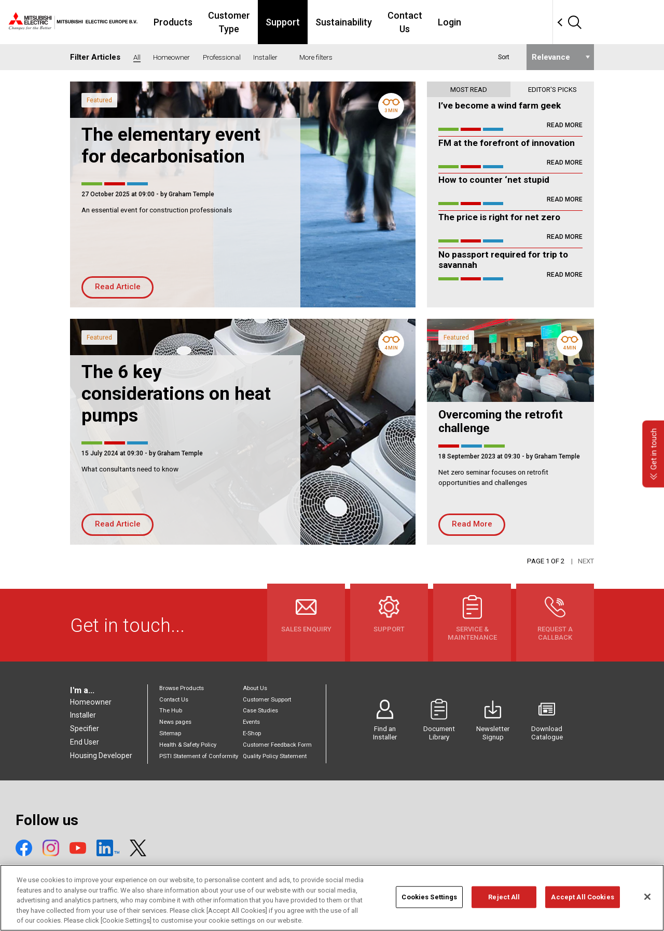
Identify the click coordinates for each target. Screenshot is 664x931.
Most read (468, 89)
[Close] (647, 897)
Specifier (84, 728)
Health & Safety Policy (187, 744)
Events (251, 722)
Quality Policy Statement (275, 756)
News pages (175, 722)
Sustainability (405, 22)
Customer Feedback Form (277, 744)
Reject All (504, 898)
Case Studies (260, 710)
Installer (83, 715)
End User (84, 742)
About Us (255, 688)
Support (344, 22)
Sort (503, 57)
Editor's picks (552, 89)
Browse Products (181, 688)
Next (586, 561)
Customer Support (267, 699)
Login (523, 22)
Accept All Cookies (582, 898)
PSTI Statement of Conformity (198, 756)
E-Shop (252, 733)
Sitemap (170, 733)
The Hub (170, 710)
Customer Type (279, 22)
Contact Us (472, 22)
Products (211, 22)
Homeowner (91, 702)
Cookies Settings (429, 898)
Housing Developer (101, 755)
